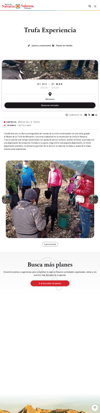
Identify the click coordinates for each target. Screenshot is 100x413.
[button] (6, 199)
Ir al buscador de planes (50, 283)
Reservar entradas (50, 105)
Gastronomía (50, 244)
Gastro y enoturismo (41, 45)
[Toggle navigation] (95, 6)
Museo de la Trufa (29, 122)
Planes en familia (64, 45)
